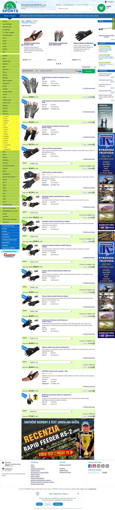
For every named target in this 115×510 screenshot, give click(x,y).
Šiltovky (6, 140)
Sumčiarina (6, 237)
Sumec (4, 46)
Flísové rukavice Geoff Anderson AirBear (55, 296)
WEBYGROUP (92, 489)
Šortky (5, 142)
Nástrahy (5, 108)
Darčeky (5, 75)
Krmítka (5, 94)
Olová (4, 154)
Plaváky (5, 157)
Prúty (4, 58)
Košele (6, 127)
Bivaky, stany (6, 61)
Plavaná (5, 49)
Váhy (4, 193)
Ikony (36, 70)
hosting (81, 489)
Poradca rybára (88, 16)
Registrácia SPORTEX (9, 248)
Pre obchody (6, 29)
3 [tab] (60, 63)
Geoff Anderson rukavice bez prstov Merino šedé (58, 43)
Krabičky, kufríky (7, 91)
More (4, 52)
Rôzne (4, 171)
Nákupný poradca (35, 470)
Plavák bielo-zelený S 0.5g (105, 80)
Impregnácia (6, 83)
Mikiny (5, 131)
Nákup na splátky (35, 476)
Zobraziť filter (88, 71)
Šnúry (4, 185)
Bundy (5, 118)
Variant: (25, 163)
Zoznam (42, 70)
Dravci (4, 43)
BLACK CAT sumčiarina (9, 208)
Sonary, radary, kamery (9, 176)
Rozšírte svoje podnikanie (37, 478)
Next (95, 45)
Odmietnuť (58, 504)
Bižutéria (5, 64)
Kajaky (4, 86)
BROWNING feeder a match (10, 211)
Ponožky (6, 138)
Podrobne (49, 70)
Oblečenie (28, 21)
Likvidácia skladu (7, 35)
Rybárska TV (68, 16)
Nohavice (6, 120)
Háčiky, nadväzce (7, 80)
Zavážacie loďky (7, 204)
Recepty (5, 245)
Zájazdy (96, 16)
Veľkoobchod (24, 16)
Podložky (5, 163)
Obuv (4, 152)
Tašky (4, 188)
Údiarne (5, 190)
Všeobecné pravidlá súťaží (37, 468)
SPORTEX (5, 216)
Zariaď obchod (32, 16)
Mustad (5, 214)
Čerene (5, 72)
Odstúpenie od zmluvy (65, 472)
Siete (4, 182)
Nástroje (5, 111)
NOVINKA (46, 16)
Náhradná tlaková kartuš (105, 90)
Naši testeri (6, 242)
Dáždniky (5, 78)
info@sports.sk (69, 4)
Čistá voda (6, 69)
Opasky (6, 134)
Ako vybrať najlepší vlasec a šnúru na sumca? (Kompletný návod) (106, 58)
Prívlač (5, 228)
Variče (4, 196)
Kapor (4, 38)
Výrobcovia (6, 222)
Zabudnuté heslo (64, 470)
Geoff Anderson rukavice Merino (52, 172)
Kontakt (33, 467)
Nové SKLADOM (7, 24)
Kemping (5, 89)
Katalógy (40, 16)
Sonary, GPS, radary (8, 226)
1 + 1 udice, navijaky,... (9, 32)
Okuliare (6, 129)
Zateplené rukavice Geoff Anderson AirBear (56, 221)
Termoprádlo (7, 145)
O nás (32, 465)
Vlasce (4, 201)
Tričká (5, 147)
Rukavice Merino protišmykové (83, 43)
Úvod (59, 4)
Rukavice (6, 136)
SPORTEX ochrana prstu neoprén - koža (32, 43)
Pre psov (5, 168)
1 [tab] (56, 63)
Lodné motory (6, 102)
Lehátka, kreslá (7, 100)
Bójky (4, 66)
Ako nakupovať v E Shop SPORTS (39, 472)
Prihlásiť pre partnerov (65, 465)
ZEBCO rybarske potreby (9, 219)
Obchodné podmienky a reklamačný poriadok (42, 482)
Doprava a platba (35, 474)
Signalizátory (6, 174)
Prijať (39, 504)
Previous (22, 45)
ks (85, 97)
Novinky (5, 21)
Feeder (4, 41)
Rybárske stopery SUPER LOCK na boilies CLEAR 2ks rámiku (106, 97)
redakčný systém (75, 489)
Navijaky (5, 55)
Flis (5, 125)
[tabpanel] (33, 45)
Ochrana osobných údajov (37, 484)
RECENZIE (60, 16)
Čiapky (6, 123)
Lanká (4, 97)
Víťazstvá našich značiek (10, 239)
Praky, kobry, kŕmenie (8, 165)
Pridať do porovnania (89, 88)
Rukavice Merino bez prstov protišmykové (55, 347)
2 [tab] (58, 63)
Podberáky (6, 160)
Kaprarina (6, 234)
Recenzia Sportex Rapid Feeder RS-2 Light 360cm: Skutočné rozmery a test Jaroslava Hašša (105, 50)
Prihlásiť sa (111, 2)
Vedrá (4, 199)
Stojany (5, 179)
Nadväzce (5, 105)
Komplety (6, 116)
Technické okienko (78, 16)
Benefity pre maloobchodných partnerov (41, 480)
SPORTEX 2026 (7, 27)
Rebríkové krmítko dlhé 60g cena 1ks (106, 36)
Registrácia (62, 468)
